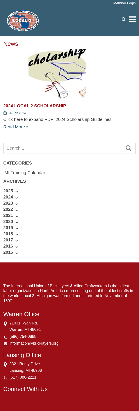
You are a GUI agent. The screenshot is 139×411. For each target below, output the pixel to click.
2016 (8, 246)
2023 (8, 203)
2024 (8, 197)
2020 (8, 221)
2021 (8, 215)
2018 (8, 233)
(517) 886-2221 (22, 377)
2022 (8, 209)
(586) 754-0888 (22, 336)
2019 (8, 227)
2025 (8, 190)
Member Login (124, 3)
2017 (8, 239)
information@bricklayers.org (34, 343)
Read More (14, 126)
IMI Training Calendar (24, 172)
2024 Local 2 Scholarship (34, 105)
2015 (8, 252)
